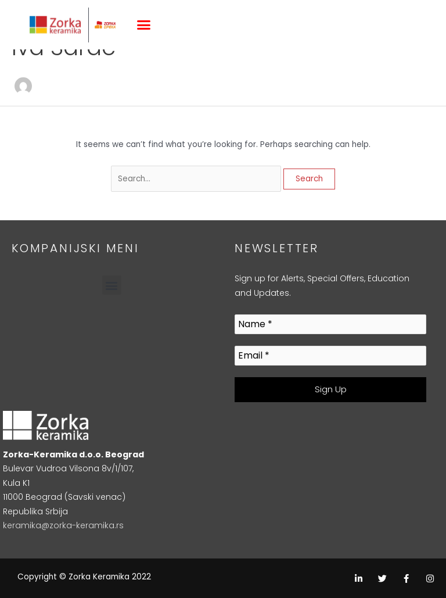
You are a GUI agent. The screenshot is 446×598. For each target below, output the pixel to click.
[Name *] (330, 324)
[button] (144, 25)
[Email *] (330, 356)
